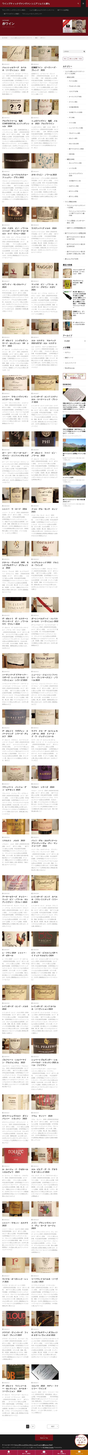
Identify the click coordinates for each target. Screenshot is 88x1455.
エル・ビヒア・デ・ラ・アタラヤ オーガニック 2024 (44, 1170)
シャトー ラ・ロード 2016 (14, 509)
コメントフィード (70, 363)
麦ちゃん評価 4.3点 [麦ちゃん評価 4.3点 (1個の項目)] (76, 58)
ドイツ (71, 123)
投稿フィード (69, 357)
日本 (70, 154)
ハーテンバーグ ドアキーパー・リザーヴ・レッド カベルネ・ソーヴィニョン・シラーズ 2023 (15, 677)
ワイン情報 (68, 201)
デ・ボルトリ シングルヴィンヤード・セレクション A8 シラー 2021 (15, 343)
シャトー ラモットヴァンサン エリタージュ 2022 (15, 397)
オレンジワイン (74, 163)
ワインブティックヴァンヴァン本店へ (14, 10)
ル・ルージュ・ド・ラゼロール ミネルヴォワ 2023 (15, 1170)
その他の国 (72, 107)
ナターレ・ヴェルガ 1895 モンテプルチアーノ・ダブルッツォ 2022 (15, 565)
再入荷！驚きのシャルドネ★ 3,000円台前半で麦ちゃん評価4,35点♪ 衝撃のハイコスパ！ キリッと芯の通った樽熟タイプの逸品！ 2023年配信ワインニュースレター (79, 299)
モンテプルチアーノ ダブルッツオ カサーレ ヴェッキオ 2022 (44, 1333)
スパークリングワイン (76, 173)
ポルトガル (72, 143)
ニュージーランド (74, 128)
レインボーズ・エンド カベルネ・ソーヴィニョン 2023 (43, 1007)
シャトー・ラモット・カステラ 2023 (15, 1224)
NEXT (53, 1426)
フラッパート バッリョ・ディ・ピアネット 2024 (14, 788)
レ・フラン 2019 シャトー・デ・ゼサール (14, 954)
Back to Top (44, 1438)
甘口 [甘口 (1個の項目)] (65, 58)
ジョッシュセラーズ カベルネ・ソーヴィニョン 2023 (14, 68)
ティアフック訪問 (68, 477)
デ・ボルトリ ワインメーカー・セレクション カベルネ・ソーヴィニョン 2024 (15, 1388)
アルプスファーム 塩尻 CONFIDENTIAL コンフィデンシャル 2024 (15, 123)
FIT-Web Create (48, 1447)
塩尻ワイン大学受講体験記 (75, 228)
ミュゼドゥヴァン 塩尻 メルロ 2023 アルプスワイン (44, 122)
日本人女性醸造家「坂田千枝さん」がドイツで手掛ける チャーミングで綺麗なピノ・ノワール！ (74, 431)
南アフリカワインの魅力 (11, 14)
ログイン (67, 352)
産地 (68, 77)
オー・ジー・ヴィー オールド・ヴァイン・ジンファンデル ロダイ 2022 (15, 455)
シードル (71, 168)
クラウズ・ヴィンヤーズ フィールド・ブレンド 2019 (15, 1333)
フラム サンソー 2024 (41, 1116)
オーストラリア (74, 96)
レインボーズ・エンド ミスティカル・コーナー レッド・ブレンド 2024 (44, 399)
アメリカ (71, 81)
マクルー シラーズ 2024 (42, 787)
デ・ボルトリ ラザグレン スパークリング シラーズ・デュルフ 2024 (15, 733)
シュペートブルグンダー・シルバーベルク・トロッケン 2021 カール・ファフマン (45, 1062)
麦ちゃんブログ (70, 259)
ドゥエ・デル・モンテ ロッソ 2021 (45, 510)
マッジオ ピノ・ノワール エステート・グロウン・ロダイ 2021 (44, 287)
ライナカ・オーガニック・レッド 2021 (15, 1280)
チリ (70, 117)
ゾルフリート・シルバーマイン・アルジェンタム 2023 (14, 1061)
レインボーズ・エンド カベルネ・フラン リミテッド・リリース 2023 (44, 899)
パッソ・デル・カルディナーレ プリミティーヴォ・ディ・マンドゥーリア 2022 (45, 843)
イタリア (71, 91)
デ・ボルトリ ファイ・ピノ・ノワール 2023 (44, 454)
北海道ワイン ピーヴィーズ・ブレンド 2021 (44, 68)
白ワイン (71, 191)
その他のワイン (74, 181)
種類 (68, 159)
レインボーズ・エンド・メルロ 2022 (15, 1007)
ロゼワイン (72, 186)
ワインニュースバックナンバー (32, 14)
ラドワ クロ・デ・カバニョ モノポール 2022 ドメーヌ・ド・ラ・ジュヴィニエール (44, 733)
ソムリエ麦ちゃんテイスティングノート (41, 10)
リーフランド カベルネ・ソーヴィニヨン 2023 (44, 1280)
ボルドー (71, 138)
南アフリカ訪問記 (63, 10)
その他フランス (74, 112)
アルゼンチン (73, 86)
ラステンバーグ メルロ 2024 (43, 228)
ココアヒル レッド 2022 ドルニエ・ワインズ (45, 563)
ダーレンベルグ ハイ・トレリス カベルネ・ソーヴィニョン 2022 (44, 619)
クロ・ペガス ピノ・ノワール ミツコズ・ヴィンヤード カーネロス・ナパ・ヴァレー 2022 (15, 231)
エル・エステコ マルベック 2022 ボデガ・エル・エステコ (43, 341)
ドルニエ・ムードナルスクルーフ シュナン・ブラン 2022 (15, 176)
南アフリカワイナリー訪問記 (74, 233)
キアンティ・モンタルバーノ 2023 (15, 285)
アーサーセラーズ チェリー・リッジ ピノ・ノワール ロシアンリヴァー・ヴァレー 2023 (15, 899)
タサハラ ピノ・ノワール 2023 (44, 175)
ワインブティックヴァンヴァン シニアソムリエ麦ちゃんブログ (33, 1445)
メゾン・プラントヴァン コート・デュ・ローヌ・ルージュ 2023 (43, 1225)
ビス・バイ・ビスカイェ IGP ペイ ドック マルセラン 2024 (44, 954)
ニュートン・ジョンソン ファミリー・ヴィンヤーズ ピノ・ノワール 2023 (44, 677)
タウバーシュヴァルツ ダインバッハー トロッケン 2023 (15, 1117)
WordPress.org (69, 368)
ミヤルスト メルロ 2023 (13, 840)
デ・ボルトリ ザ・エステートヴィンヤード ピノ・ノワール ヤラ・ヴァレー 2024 (15, 621)
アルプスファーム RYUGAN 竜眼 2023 (79, 282)
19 (33, 1426)
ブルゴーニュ (73, 133)
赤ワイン (71, 196)
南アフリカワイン (74, 149)
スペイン (71, 102)
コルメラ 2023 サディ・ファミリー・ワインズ (44, 1387)
